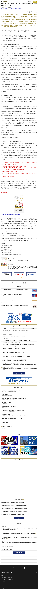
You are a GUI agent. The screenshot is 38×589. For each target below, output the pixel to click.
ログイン (29, 1)
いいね (32, 328)
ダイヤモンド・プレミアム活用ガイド (7, 579)
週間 (24, 328)
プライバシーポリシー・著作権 (6, 586)
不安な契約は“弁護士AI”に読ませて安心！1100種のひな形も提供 (14, 511)
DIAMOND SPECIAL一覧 (6, 558)
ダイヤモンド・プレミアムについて (6, 577)
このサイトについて (4, 575)
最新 (5, 328)
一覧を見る (19, 518)
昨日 (14, 328)
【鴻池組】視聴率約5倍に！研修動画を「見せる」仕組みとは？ (12, 502)
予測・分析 (2, 8)
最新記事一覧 (19, 552)
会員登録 (34, 1)
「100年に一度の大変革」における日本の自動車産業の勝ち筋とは (14, 508)
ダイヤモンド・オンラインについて (7, 572)
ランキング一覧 (19, 373)
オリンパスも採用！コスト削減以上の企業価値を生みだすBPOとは (14, 505)
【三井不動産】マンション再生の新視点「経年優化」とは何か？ (13, 514)
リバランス (11, 258)
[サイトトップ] (4, 1)
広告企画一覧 (3, 561)
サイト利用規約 (3, 581)
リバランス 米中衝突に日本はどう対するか (13, 8)
